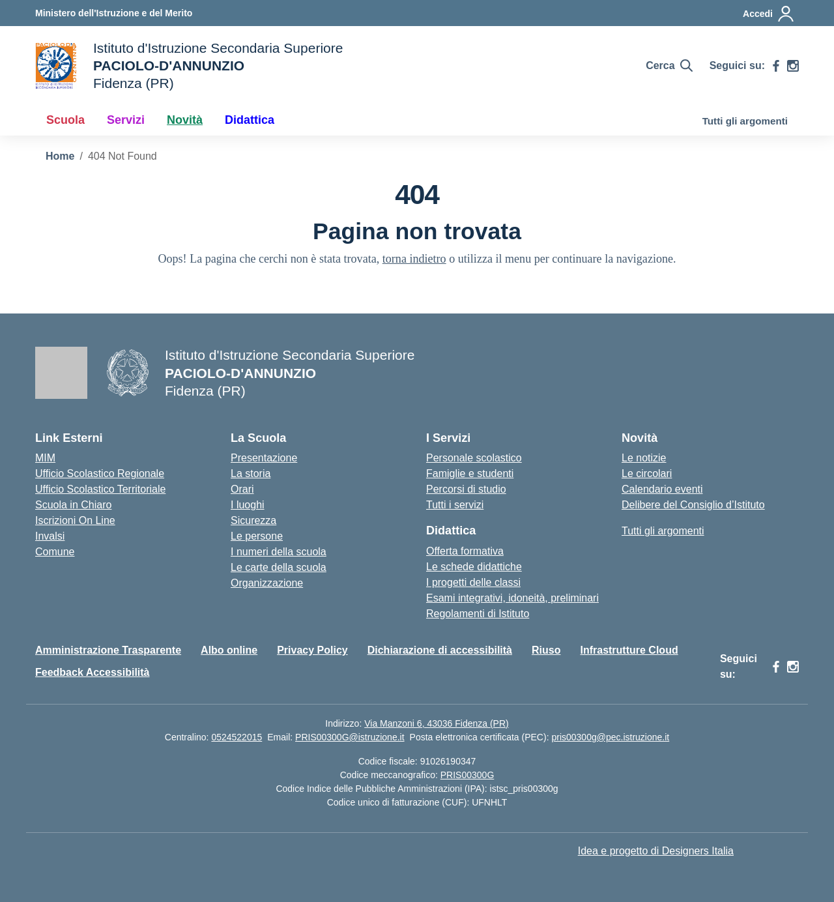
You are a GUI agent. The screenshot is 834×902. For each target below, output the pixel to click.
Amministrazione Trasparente (108, 650)
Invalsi (50, 536)
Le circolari (647, 473)
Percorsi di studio (466, 489)
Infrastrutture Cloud (629, 650)
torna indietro (414, 258)
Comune (54, 551)
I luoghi (248, 504)
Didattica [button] (249, 119)
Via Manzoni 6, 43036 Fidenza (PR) (436, 723)
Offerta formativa (465, 551)
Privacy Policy (312, 650)
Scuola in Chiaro (73, 504)
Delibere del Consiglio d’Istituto (693, 504)
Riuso (546, 650)
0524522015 (236, 737)
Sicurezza (253, 520)
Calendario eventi (662, 489)
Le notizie (644, 457)
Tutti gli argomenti (745, 120)
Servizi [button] (126, 119)
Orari (242, 489)
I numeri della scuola (278, 551)
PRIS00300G (467, 775)
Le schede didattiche (474, 566)
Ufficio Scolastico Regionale (99, 473)
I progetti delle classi (473, 582)
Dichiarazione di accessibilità (439, 650)
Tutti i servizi (454, 504)
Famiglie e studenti (469, 473)
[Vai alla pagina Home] (60, 156)
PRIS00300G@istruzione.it (350, 737)
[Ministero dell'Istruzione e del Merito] (113, 13)
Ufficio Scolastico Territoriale (100, 489)
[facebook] (776, 66)
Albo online (229, 650)
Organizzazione (267, 583)
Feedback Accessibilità (92, 672)
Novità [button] (185, 119)
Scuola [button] (65, 119)
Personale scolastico (474, 457)
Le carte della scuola (278, 567)
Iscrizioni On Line (75, 520)
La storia (250, 473)
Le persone (257, 536)
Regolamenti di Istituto (477, 613)
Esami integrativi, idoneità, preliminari (512, 598)
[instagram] (793, 66)
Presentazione (264, 457)
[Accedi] (769, 13)
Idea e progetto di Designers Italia (656, 850)
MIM (45, 457)
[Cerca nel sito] (669, 65)
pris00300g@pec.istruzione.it (610, 737)
